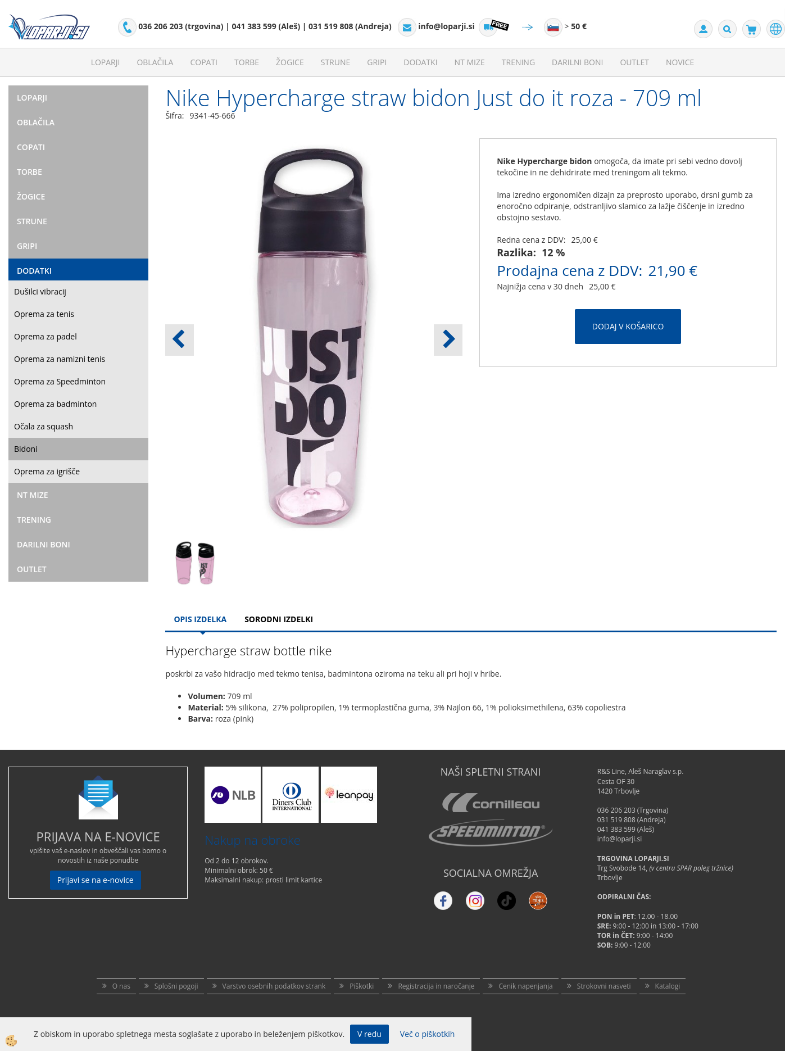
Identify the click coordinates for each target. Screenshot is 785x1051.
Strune (336, 62)
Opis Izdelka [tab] (200, 619)
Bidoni (26, 448)
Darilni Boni (577, 62)
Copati (203, 62)
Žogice (290, 62)
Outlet (634, 62)
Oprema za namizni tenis (59, 359)
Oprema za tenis (44, 314)
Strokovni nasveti (604, 986)
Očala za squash (43, 426)
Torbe (246, 62)
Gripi (377, 62)
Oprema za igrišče (47, 471)
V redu (369, 1034)
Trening (518, 62)
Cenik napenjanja (525, 986)
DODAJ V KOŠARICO (628, 326)
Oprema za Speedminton (60, 381)
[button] (448, 340)
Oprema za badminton (55, 403)
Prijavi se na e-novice (95, 880)
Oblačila (155, 62)
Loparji (105, 62)
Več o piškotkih (427, 1034)
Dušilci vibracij (40, 291)
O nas (121, 986)
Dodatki (420, 62)
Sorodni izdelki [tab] (278, 619)
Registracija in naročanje (436, 986)
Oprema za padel (45, 336)
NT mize (470, 62)
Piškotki (362, 986)
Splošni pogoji (176, 986)
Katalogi (667, 986)
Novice (680, 62)
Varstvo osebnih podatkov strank (274, 986)
